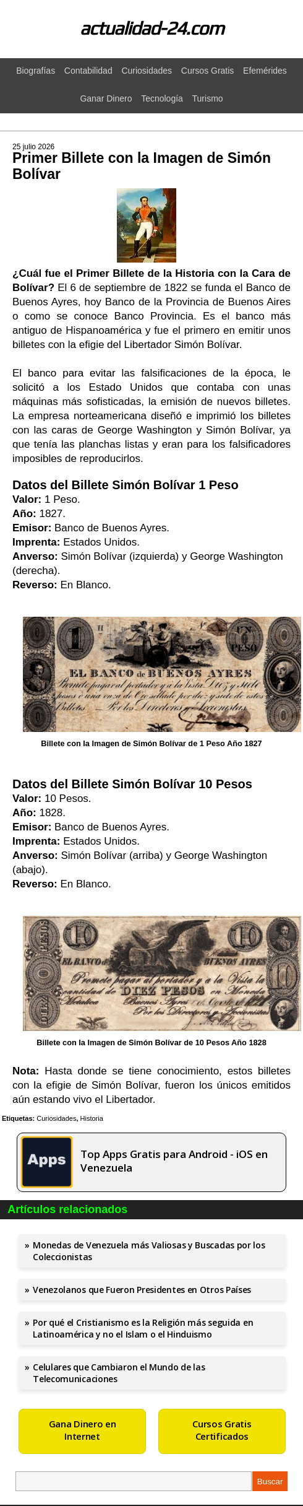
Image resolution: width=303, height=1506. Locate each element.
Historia (91, 1118)
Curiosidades (56, 1118)
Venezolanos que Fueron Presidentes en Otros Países (142, 1289)
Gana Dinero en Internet (82, 1429)
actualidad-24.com (152, 28)
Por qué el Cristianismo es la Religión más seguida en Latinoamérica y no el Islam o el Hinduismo (143, 1328)
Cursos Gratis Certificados (221, 1429)
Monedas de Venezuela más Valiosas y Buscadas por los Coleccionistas (149, 1251)
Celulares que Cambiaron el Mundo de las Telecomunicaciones (119, 1373)
